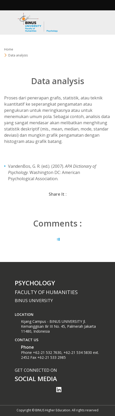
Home (8, 49)
